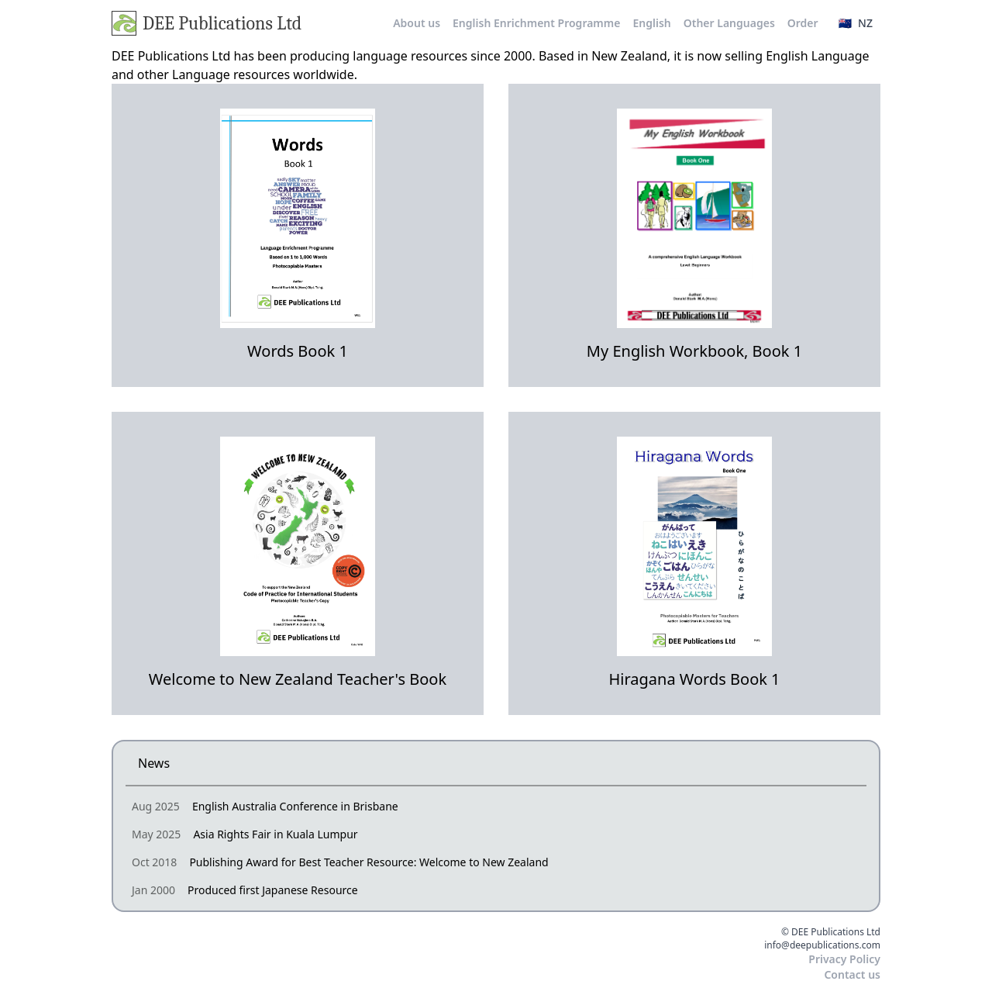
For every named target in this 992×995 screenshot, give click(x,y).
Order (802, 23)
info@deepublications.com (822, 945)
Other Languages (729, 23)
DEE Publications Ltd (206, 23)
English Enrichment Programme (536, 23)
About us (416, 23)
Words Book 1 (297, 350)
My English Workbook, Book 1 (694, 350)
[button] (855, 23)
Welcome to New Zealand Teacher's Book (297, 679)
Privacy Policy (844, 959)
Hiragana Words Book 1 (694, 679)
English (651, 23)
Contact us (852, 974)
